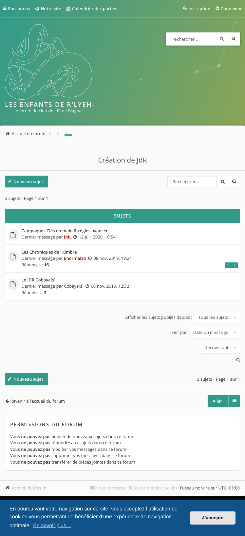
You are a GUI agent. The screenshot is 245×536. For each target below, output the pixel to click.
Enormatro (75, 258)
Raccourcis (19, 8)
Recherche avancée (233, 39)
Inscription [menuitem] (199, 8)
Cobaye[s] (74, 286)
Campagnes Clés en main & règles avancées (66, 231)
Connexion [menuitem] (232, 8)
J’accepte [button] (212, 518)
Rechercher (222, 39)
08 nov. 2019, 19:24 (112, 258)
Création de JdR (122, 160)
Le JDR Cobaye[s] (39, 280)
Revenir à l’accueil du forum (37, 401)
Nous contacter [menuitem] (110, 488)
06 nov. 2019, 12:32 (110, 286)
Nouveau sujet (28, 181)
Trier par (205, 332)
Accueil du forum (29, 488)
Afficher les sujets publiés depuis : (182, 317)
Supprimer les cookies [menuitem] (155, 488)
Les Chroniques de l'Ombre (49, 252)
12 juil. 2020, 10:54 (97, 237)
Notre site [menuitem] (47, 8)
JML (67, 237)
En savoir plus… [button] (52, 525)
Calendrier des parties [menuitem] (91, 8)
